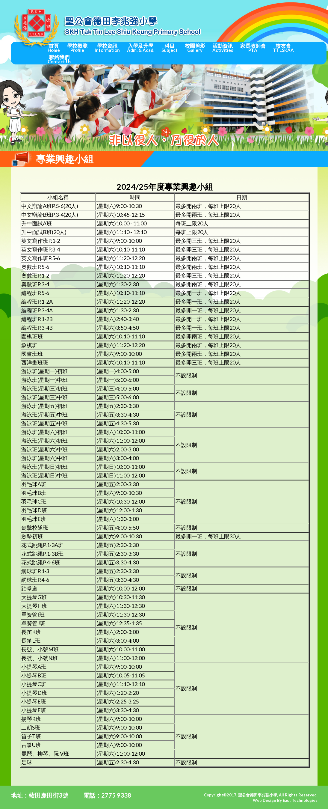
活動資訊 (222, 48)
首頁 (54, 48)
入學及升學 (140, 48)
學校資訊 (107, 48)
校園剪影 (195, 48)
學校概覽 (77, 48)
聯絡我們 (59, 59)
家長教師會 (253, 48)
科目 (169, 48)
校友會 (283, 48)
